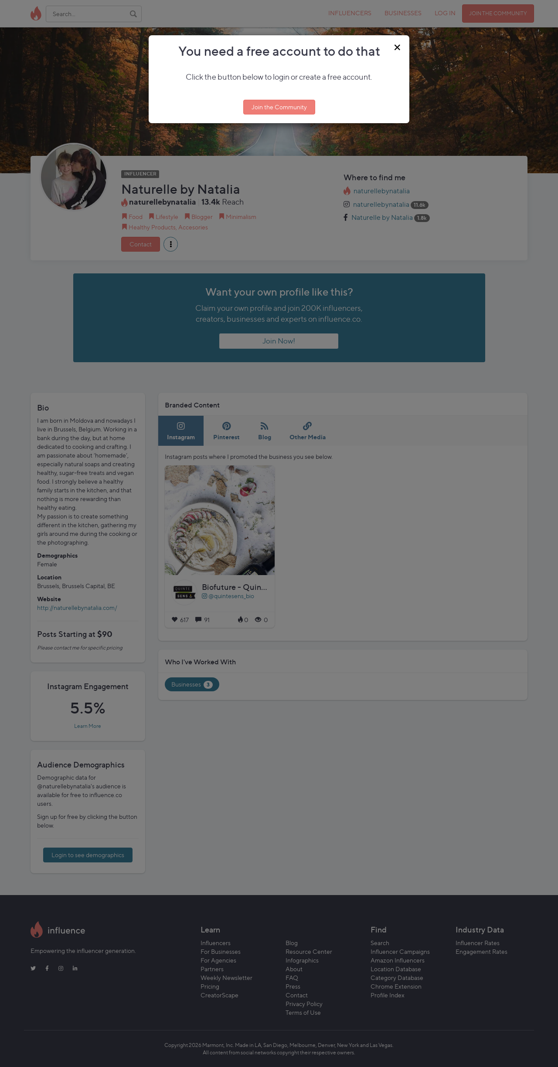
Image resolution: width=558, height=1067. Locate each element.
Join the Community (279, 107)
